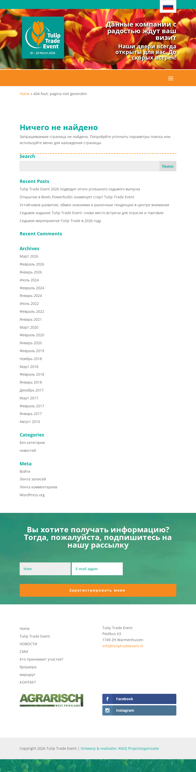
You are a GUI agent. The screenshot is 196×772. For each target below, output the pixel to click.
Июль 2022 (29, 303)
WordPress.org (32, 494)
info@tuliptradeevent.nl (122, 645)
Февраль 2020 (32, 334)
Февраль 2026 (32, 264)
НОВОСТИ (28, 644)
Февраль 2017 (32, 406)
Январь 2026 (31, 272)
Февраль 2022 (32, 311)
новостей (28, 450)
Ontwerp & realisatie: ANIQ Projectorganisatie (120, 748)
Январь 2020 (31, 342)
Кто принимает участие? (41, 660)
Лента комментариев (38, 487)
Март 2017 (29, 398)
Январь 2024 (31, 295)
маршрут (27, 675)
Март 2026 (29, 256)
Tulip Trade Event (35, 637)
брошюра (28, 667)
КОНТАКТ (28, 683)
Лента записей (33, 479)
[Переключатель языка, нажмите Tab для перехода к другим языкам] (168, 6)
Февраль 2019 (32, 350)
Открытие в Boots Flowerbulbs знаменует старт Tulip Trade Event (77, 196)
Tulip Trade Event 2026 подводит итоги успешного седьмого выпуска (80, 189)
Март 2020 (29, 327)
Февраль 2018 (32, 374)
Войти (25, 471)
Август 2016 (30, 421)
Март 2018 (29, 366)
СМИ (24, 652)
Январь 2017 (31, 413)
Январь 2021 (31, 319)
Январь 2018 (31, 382)
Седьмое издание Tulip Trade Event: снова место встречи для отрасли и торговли (92, 212)
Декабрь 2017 (32, 390)
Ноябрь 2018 (31, 358)
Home (25, 93)
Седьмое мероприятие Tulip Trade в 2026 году (60, 220)
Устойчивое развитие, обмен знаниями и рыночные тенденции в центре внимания (94, 204)
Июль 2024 (29, 280)
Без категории (32, 442)
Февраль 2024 (32, 287)
